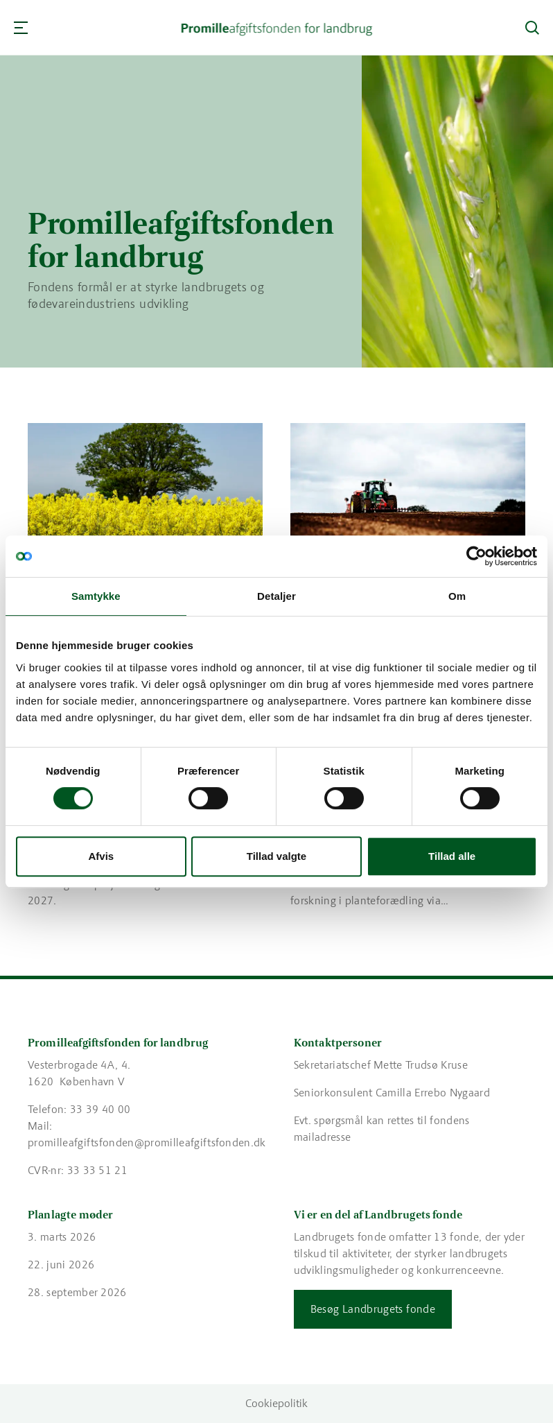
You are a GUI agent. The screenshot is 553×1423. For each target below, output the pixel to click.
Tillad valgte (276, 856)
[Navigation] (21, 27)
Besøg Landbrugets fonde (372, 1309)
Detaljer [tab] (276, 596)
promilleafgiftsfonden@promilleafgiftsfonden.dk (147, 1142)
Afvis (101, 856)
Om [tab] (457, 596)
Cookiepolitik (276, 1403)
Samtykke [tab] (96, 596)
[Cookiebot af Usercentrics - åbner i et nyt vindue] (476, 556)
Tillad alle (451, 856)
